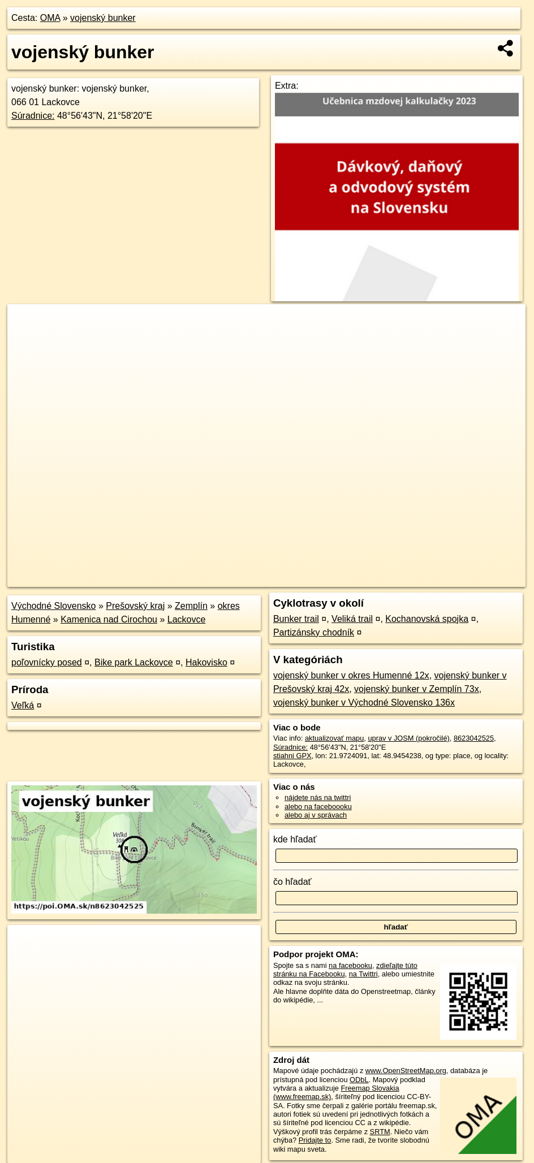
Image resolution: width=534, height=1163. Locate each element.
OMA (50, 18)
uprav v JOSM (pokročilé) (408, 738)
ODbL (359, 1079)
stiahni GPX (292, 755)
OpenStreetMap (330, 578)
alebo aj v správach (316, 815)
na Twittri (363, 974)
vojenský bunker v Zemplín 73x (416, 689)
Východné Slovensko (53, 606)
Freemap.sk (388, 578)
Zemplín (191, 606)
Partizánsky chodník (313, 632)
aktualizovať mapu (334, 738)
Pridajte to (315, 1140)
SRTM (380, 1131)
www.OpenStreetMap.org (405, 1070)
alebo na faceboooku (318, 806)
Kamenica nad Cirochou (109, 619)
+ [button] (27, 323)
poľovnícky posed (46, 662)
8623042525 (474, 738)
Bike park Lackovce (133, 662)
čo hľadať (292, 882)
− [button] (27, 340)
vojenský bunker (103, 18)
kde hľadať (295, 839)
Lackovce (186, 619)
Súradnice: (33, 115)
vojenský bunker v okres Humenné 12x (351, 675)
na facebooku (350, 965)
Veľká (22, 705)
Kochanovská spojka (426, 619)
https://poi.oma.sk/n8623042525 (474, 578)
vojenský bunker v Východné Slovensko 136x (364, 702)
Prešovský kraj (135, 606)
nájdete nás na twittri (318, 797)
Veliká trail (352, 619)
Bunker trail (296, 619)
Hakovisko (206, 662)
